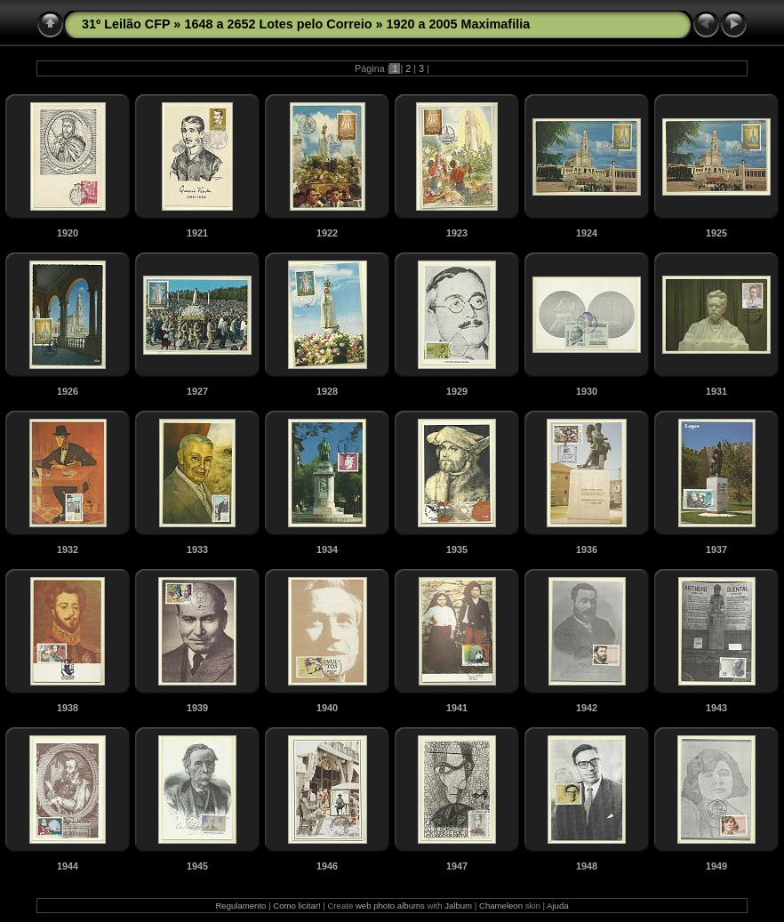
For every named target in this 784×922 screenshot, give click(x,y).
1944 (67, 866)
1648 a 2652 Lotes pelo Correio (278, 24)
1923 (457, 233)
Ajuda (558, 905)
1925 (716, 233)
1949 (716, 866)
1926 (67, 391)
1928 (327, 391)
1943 (716, 707)
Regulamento (240, 905)
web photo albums (390, 905)
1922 (327, 233)
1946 (327, 866)
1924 (586, 233)
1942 (586, 707)
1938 (67, 707)
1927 (197, 391)
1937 (716, 549)
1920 (67, 233)
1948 (586, 866)
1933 (197, 549)
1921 (197, 233)
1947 (457, 866)
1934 (327, 549)
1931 (716, 391)
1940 (327, 707)
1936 (586, 549)
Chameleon (501, 905)
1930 (586, 391)
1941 (457, 707)
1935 (457, 549)
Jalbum (458, 905)
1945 (197, 866)
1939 (197, 707)
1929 (457, 391)
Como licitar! (296, 905)
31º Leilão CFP (126, 24)
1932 (67, 549)
